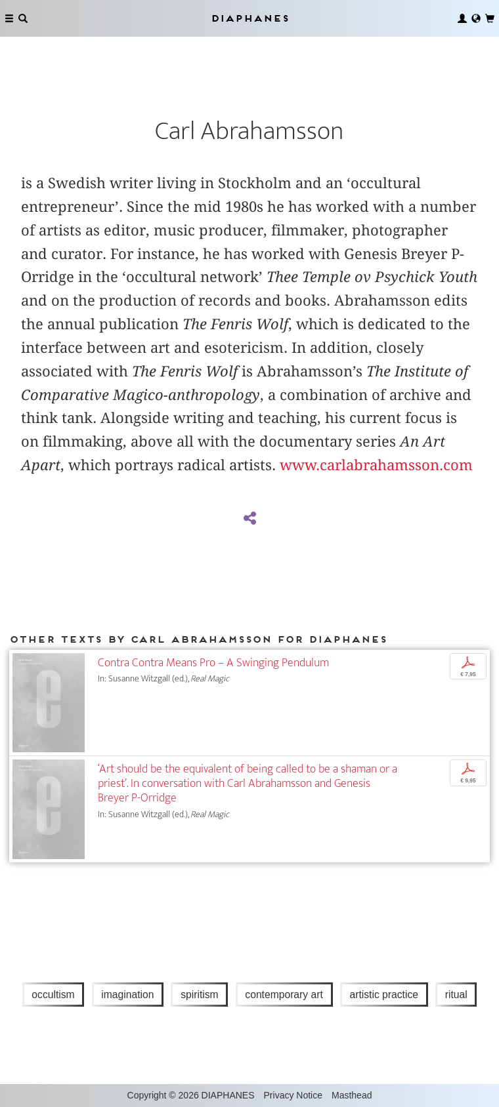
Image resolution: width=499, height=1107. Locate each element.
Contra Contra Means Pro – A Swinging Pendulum (213, 663)
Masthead (352, 1095)
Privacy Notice (293, 1095)
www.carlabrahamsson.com (376, 464)
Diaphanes (249, 18)
